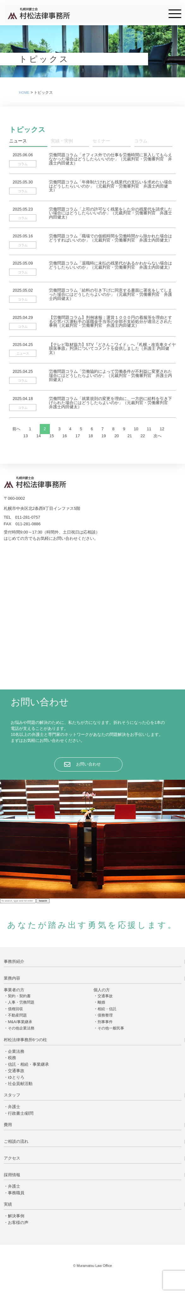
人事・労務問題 (21, 1002)
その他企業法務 (21, 1028)
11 (149, 428)
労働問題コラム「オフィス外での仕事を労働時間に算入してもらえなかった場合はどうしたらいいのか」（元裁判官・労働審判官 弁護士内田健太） (110, 158)
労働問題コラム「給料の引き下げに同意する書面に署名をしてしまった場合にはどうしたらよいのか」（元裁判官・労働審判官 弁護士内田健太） (110, 294)
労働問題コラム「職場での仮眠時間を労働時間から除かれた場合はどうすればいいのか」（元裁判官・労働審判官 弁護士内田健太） (110, 238)
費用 (8, 1124)
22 (142, 435)
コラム (140, 141)
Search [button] (43, 900)
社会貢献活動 (20, 1083)
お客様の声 (18, 1222)
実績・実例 (62, 141)
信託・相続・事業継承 (28, 1064)
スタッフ (12, 1095)
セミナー (101, 141)
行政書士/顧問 (21, 1113)
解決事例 (16, 1215)
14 (38, 435)
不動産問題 (17, 1015)
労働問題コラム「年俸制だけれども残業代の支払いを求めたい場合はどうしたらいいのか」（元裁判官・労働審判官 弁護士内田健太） (110, 186)
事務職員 (16, 1192)
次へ (157, 435)
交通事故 (105, 996)
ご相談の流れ (16, 1141)
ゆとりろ (16, 1077)
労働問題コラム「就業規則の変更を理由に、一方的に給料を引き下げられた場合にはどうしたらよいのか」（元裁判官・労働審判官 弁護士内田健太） (110, 402)
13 (25, 435)
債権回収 (15, 1009)
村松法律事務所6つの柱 (25, 1039)
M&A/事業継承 (20, 1022)
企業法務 (16, 1051)
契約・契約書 (19, 996)
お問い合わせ (88, 764)
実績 (8, 1204)
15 (51, 435)
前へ (16, 428)
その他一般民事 (111, 1028)
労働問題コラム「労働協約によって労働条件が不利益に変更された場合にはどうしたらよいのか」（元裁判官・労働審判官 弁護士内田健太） (110, 375)
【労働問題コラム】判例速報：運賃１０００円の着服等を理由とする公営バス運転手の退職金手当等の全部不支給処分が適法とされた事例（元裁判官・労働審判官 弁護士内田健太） (110, 321)
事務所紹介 (14, 961)
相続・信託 (107, 1009)
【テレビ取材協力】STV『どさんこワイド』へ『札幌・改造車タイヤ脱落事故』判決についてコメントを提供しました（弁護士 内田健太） (112, 348)
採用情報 (12, 1174)
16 (65, 435)
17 (77, 435)
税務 (12, 1057)
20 (116, 435)
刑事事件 (105, 1022)
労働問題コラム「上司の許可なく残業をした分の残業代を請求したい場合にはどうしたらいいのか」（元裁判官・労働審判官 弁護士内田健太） (110, 213)
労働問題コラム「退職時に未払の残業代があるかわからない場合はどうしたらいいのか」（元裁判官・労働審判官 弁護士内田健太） (110, 265)
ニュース (18, 141)
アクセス (12, 1158)
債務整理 (105, 1015)
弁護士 (14, 1106)
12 (162, 428)
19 (103, 435)
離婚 (101, 1002)
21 (130, 435)
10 (136, 428)
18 (90, 435)
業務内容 (12, 978)
